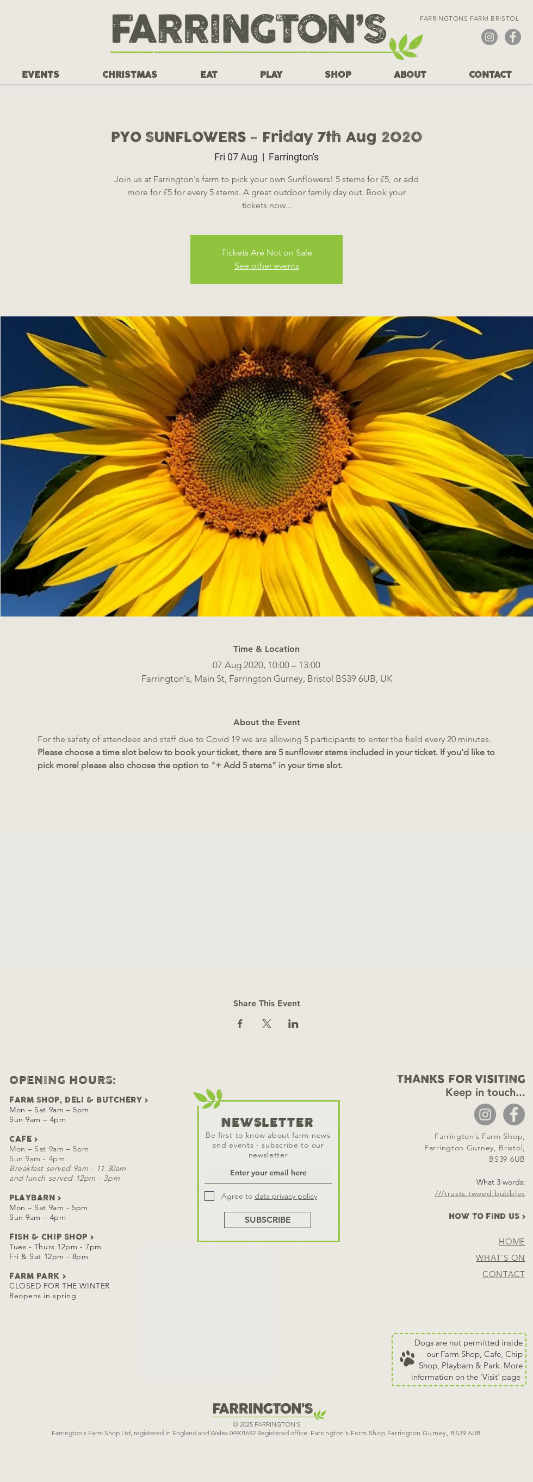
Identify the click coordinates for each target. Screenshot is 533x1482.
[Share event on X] (267, 1023)
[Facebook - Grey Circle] (513, 37)
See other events (266, 265)
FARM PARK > (37, 1276)
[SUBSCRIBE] (267, 1220)
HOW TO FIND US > (487, 1216)
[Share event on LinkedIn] (293, 1023)
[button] (40, 75)
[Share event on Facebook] (240, 1023)
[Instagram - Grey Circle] (489, 37)
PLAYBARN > (35, 1198)
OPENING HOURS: (62, 1080)
